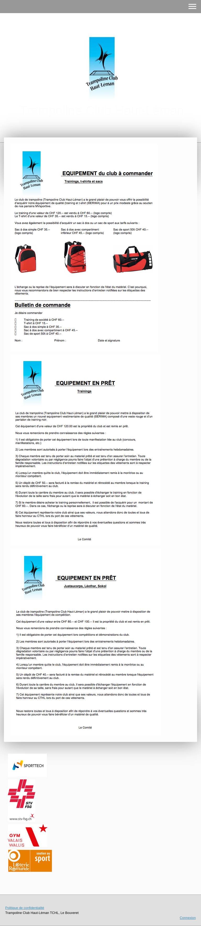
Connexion (188, 918)
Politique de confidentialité (24, 908)
